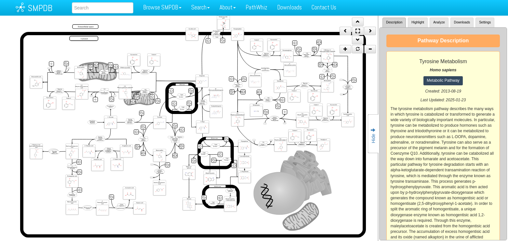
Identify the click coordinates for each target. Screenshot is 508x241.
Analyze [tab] (439, 22)
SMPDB (40, 8)
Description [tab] (394, 22)
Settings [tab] (485, 22)
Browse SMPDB (162, 7)
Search (200, 7)
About (228, 7)
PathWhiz (256, 7)
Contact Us (324, 7)
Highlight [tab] (417, 22)
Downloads (289, 7)
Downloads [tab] (462, 22)
